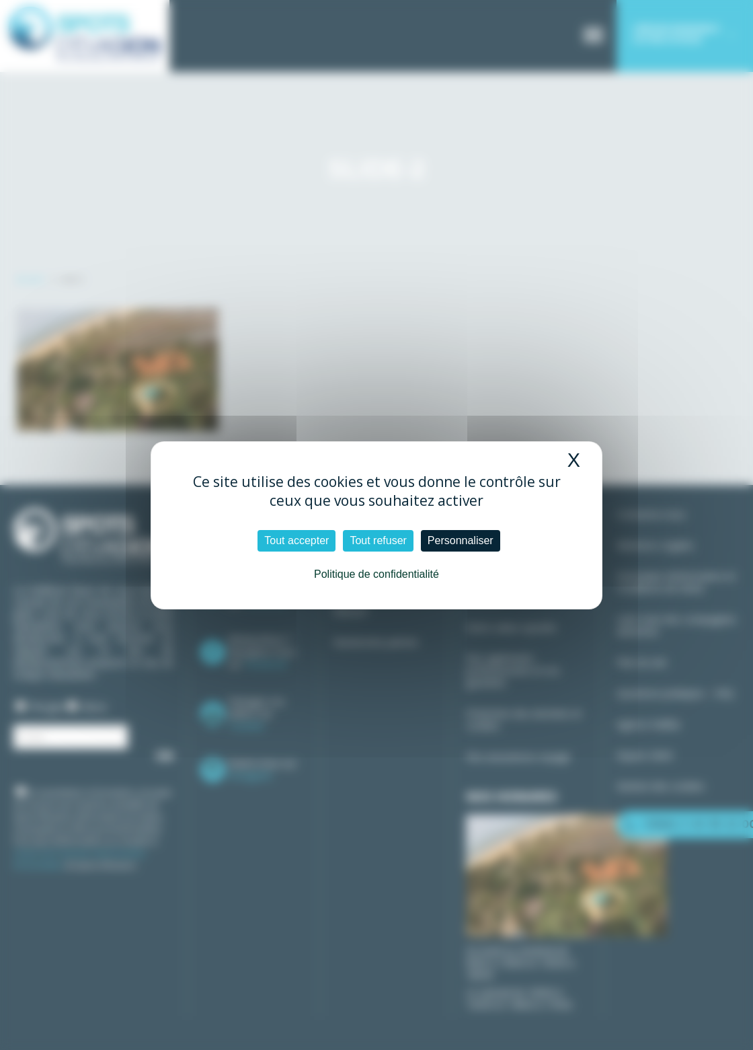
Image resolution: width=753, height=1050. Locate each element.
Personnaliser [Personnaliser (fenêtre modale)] (460, 540)
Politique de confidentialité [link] (376, 574)
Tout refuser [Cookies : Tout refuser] (378, 540)
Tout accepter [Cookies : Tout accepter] (296, 540)
